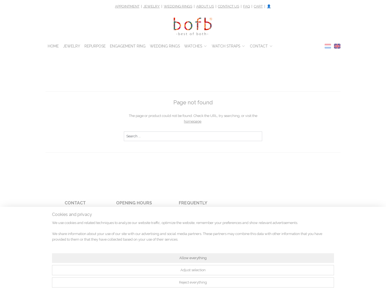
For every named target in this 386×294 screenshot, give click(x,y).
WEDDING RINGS (178, 6)
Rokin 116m (75, 225)
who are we (204, 231)
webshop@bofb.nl (75, 243)
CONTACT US (228, 6)
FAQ (246, 6)
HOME (53, 46)
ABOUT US (205, 6)
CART (258, 6)
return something (197, 237)
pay (201, 219)
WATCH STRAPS (229, 46)
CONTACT (261, 46)
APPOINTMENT (127, 6)
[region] (158, 277)
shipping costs (205, 243)
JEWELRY (151, 6)
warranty (202, 225)
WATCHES (195, 46)
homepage (192, 121)
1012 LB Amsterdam (75, 231)
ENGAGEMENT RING (128, 46)
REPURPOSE (95, 46)
